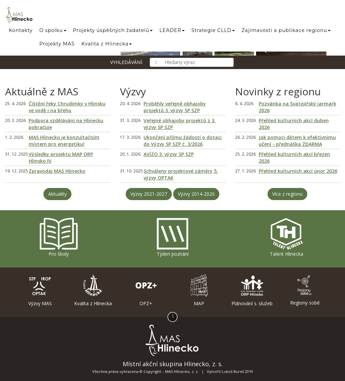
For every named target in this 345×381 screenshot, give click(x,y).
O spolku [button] (52, 30)
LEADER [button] (172, 30)
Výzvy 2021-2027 (148, 194)
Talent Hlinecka (286, 237)
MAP (199, 290)
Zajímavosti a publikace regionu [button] (286, 30)
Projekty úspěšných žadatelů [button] (113, 30)
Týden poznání (172, 237)
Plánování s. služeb (251, 290)
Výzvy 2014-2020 (196, 194)
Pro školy (58, 237)
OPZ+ (146, 290)
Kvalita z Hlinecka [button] (107, 44)
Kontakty (21, 30)
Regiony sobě (305, 290)
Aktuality (57, 194)
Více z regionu (287, 194)
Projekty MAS (57, 44)
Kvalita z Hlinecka (92, 290)
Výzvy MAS (40, 290)
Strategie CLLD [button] (213, 30)
